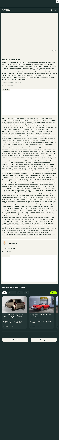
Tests (20, 295)
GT (41, 328)
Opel (38, 328)
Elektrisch (15, 328)
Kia (10, 328)
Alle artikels (15, 342)
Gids (27, 295)
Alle (5, 295)
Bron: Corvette (6, 252)
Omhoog (43, 342)
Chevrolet (12, 295)
